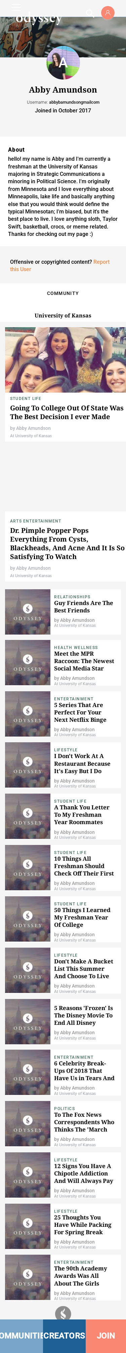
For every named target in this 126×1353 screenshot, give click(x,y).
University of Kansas (63, 315)
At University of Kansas (31, 436)
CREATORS (64, 1336)
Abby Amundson (33, 428)
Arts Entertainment (35, 521)
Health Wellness (76, 647)
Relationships (72, 597)
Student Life (25, 398)
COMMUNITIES (21, 1336)
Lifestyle (66, 750)
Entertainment (74, 699)
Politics (64, 1108)
